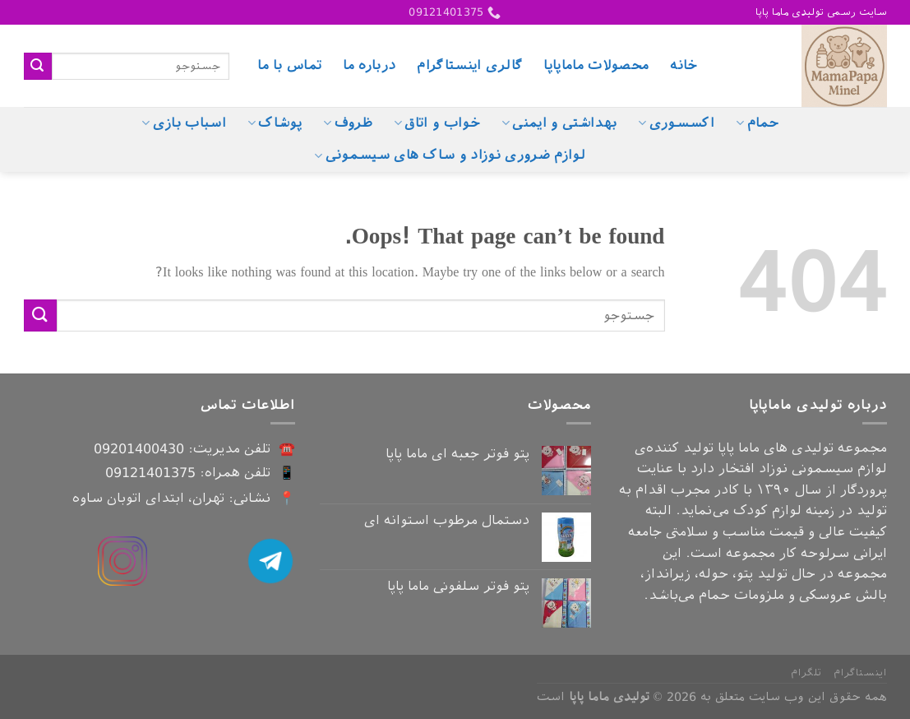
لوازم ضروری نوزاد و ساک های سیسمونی (449, 155)
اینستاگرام (860, 673)
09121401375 (150, 472)
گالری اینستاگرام (469, 65)
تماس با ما (289, 65)
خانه (683, 65)
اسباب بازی (183, 123)
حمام (757, 123)
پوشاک (274, 123)
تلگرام (806, 673)
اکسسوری (676, 123)
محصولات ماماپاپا (596, 65)
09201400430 (139, 449)
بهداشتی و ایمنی (559, 123)
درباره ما (369, 65)
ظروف (347, 123)
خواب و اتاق (437, 123)
